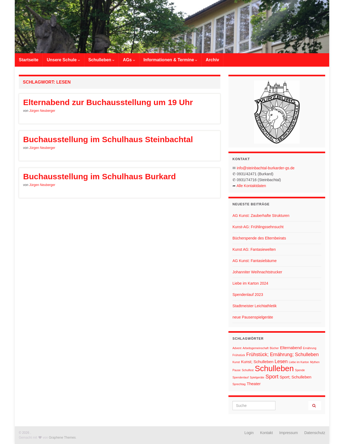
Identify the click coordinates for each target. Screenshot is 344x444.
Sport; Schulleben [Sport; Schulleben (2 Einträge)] (295, 377)
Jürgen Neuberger (42, 111)
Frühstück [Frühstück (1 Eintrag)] (238, 355)
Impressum (288, 433)
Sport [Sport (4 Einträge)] (272, 376)
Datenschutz (314, 433)
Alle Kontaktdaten (251, 186)
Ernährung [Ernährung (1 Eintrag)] (309, 348)
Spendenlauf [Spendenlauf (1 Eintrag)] (240, 377)
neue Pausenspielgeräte (252, 317)
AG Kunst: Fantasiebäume (254, 261)
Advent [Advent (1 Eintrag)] (236, 348)
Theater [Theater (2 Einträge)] (254, 383)
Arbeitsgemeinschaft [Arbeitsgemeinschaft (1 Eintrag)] (256, 348)
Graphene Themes (62, 437)
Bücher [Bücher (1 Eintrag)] (274, 348)
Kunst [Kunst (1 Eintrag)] (236, 362)
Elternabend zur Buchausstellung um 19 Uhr (108, 102)
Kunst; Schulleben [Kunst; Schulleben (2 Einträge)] (257, 361)
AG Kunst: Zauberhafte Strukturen (260, 215)
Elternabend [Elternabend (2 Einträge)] (291, 347)
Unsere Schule (63, 60)
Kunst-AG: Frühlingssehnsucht (258, 227)
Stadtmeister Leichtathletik (254, 306)
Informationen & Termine (171, 60)
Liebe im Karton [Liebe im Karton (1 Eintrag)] (299, 362)
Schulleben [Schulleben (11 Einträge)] (274, 368)
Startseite (28, 60)
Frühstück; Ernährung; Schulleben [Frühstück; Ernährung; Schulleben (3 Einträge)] (282, 354)
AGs (129, 60)
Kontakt (266, 433)
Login (249, 433)
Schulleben (101, 60)
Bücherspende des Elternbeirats (259, 238)
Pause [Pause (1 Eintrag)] (236, 370)
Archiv (212, 60)
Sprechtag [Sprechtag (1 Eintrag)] (239, 384)
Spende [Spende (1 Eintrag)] (300, 370)
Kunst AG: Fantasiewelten (254, 249)
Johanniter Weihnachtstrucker (257, 272)
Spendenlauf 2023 (247, 294)
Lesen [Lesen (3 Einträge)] (281, 361)
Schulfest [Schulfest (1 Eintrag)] (248, 370)
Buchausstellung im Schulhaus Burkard (99, 176)
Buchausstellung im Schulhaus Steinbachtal (108, 139)
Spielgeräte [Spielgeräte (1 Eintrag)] (257, 377)
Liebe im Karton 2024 (250, 283)
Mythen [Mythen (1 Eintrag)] (315, 362)
